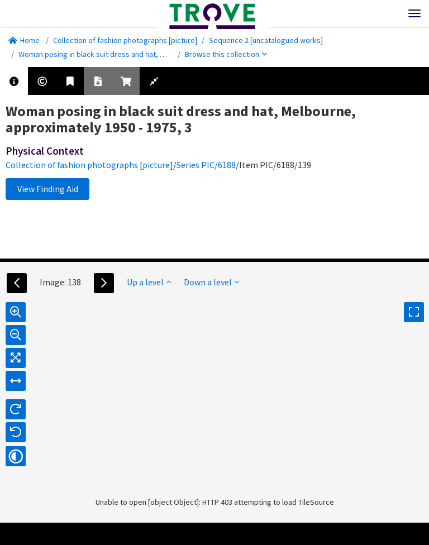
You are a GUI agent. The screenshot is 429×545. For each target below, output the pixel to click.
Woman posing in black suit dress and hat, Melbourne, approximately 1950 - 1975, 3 (156, 54)
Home (24, 40)
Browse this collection (226, 54)
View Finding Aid (47, 188)
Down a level (211, 282)
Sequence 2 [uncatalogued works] (266, 40)
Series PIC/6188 (206, 164)
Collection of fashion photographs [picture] (125, 40)
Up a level (149, 282)
